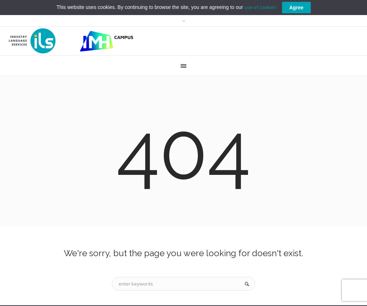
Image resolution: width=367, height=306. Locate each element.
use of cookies (260, 7)
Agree (296, 7)
